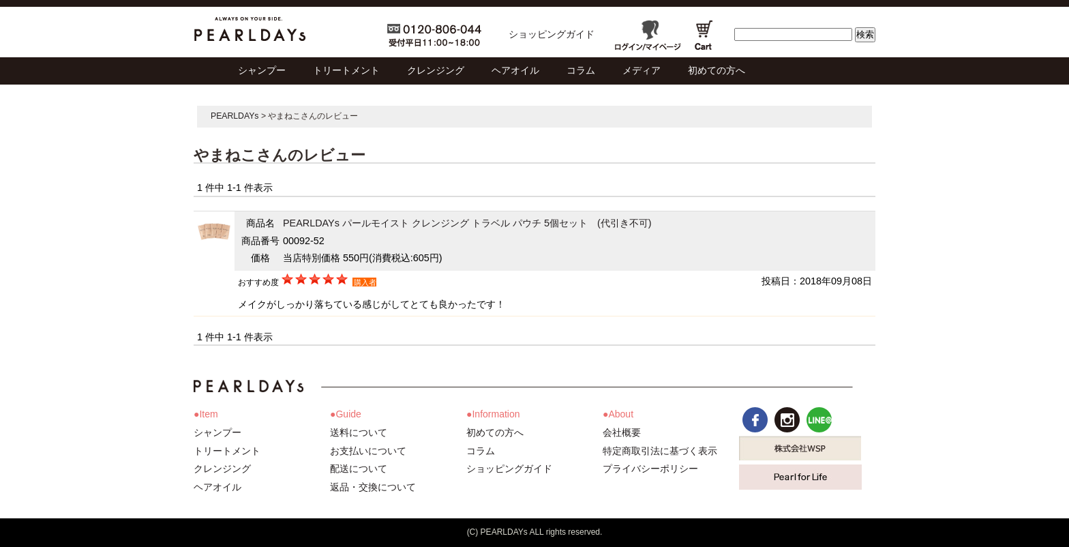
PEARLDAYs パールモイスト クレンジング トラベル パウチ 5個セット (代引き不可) (467, 223)
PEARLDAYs (235, 116)
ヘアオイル (217, 487)
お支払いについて (368, 450)
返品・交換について (373, 487)
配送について (358, 468)
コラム (480, 450)
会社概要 (622, 432)
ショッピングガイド (551, 34)
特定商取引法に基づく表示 (660, 450)
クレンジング (222, 468)
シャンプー (217, 432)
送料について (358, 432)
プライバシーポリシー (650, 468)
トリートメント (227, 450)
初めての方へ (495, 432)
